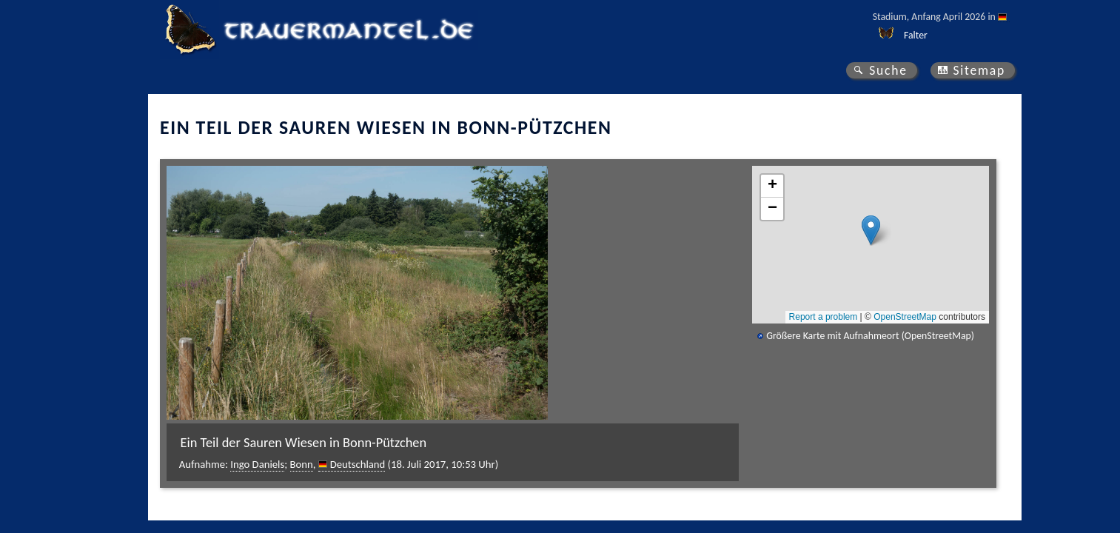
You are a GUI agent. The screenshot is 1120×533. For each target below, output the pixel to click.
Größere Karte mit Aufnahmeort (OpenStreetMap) (870, 335)
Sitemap (979, 70)
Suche (888, 70)
